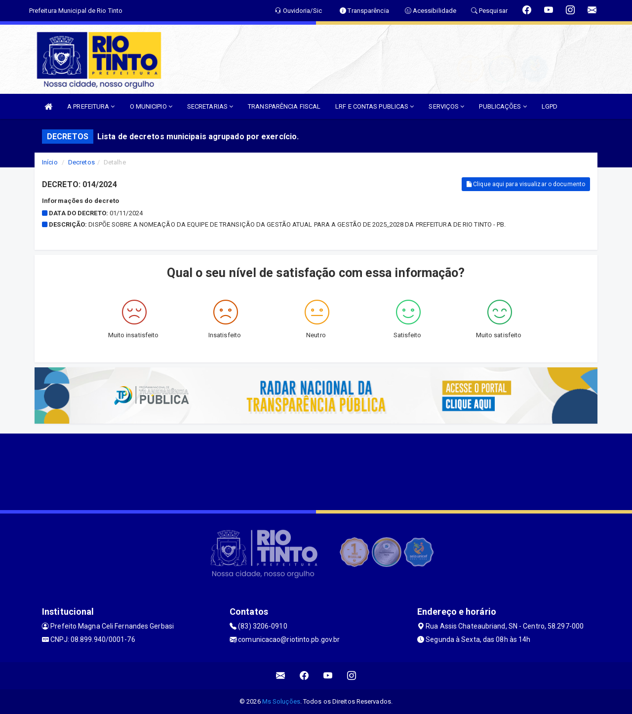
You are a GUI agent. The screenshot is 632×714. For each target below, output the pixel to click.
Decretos (81, 162)
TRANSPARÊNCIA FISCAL (284, 106)
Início (50, 162)
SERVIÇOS (446, 106)
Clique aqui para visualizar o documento (526, 184)
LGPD (549, 106)
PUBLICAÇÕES (502, 106)
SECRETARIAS (210, 106)
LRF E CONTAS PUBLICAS (374, 106)
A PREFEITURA (91, 106)
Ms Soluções (281, 701)
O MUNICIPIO (151, 106)
